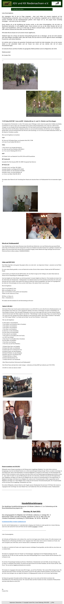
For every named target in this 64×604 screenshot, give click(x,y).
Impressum (12, 602)
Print (52, 602)
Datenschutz (18, 602)
